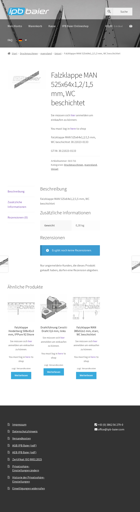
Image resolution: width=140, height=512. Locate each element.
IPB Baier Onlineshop (75, 26)
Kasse (52, 26)
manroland (46, 53)
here (73, 128)
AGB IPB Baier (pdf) (24, 445)
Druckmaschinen (29, 53)
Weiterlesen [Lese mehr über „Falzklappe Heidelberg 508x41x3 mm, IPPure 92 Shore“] (21, 375)
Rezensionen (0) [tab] (18, 217)
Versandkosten (21, 438)
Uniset (58, 53)
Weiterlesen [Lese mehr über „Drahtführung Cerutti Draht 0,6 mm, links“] (53, 372)
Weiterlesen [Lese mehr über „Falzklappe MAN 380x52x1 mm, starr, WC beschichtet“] (86, 375)
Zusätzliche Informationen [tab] (17, 204)
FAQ (10, 40)
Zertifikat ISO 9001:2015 (27, 459)
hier (73, 115)
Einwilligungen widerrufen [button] (28, 488)
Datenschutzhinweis (25, 431)
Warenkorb (35, 26)
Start (14, 53)
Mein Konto (15, 26)
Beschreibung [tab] (16, 191)
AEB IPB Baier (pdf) (24, 452)
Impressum (19, 424)
